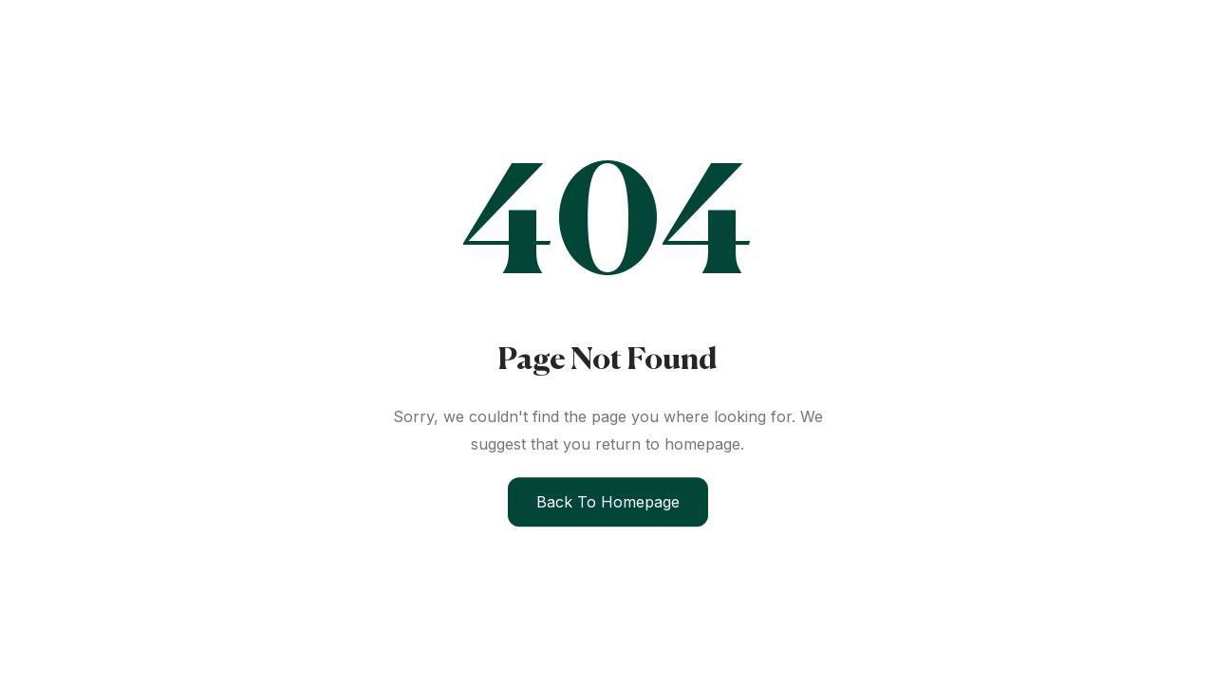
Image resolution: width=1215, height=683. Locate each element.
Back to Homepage (608, 501)
